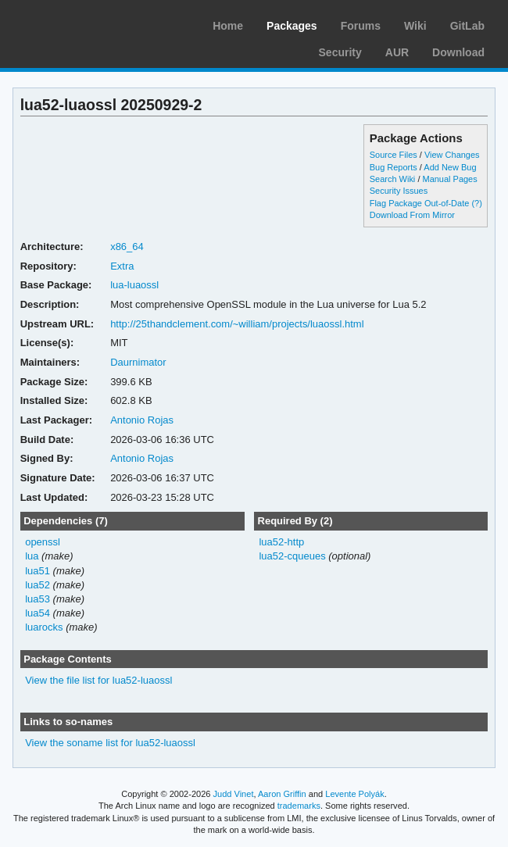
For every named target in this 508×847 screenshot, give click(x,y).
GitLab (467, 26)
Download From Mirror (412, 215)
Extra (122, 266)
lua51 (37, 571)
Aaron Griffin (282, 794)
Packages (292, 26)
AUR (397, 52)
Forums (361, 26)
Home (228, 26)
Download (458, 52)
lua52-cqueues (292, 556)
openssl (42, 542)
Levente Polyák (354, 794)
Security (340, 52)
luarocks (44, 627)
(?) (476, 203)
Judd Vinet (233, 794)
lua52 (37, 585)
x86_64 (127, 246)
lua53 (37, 599)
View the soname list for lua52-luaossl (110, 743)
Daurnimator (138, 362)
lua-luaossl (134, 285)
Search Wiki (393, 179)
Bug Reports (393, 167)
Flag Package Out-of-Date (420, 203)
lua (31, 556)
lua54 (37, 613)
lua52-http (281, 542)
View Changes (452, 154)
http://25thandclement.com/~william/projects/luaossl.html (236, 324)
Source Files (393, 154)
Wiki (415, 26)
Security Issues (399, 190)
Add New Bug (450, 167)
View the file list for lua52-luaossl (98, 680)
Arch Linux (86, 23)
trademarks (298, 805)
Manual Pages (449, 179)
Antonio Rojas (142, 420)
